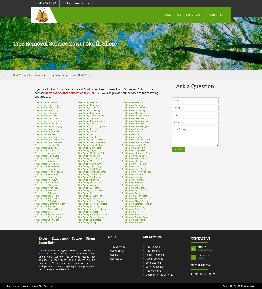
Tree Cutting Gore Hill (88, 211)
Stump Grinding (154, 258)
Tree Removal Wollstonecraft (135, 190)
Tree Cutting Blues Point (89, 198)
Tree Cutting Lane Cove (89, 137)
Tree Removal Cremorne (133, 118)
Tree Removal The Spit (132, 222)
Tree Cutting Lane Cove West (91, 142)
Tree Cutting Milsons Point (90, 158)
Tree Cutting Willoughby (89, 187)
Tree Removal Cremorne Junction (137, 203)
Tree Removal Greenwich (133, 129)
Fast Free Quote (76, 3)
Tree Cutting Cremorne (89, 118)
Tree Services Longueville (46, 150)
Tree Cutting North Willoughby (92, 171)
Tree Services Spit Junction (47, 219)
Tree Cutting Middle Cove (90, 155)
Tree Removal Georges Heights (136, 209)
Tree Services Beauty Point (47, 195)
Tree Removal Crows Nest (134, 123)
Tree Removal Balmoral (132, 193)
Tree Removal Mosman (132, 161)
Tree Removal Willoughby (133, 187)
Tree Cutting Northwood (89, 177)
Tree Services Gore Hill (45, 211)
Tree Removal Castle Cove (134, 107)
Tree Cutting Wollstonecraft (91, 190)
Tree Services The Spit (45, 222)
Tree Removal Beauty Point (134, 195)
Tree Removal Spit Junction (134, 219)
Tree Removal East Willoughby (136, 126)
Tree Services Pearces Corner (48, 217)
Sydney (202, 258)
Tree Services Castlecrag (46, 110)
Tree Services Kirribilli (45, 134)
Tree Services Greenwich (46, 129)
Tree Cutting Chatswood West (92, 115)
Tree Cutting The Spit (88, 222)
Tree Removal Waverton (133, 185)
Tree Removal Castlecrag (133, 110)
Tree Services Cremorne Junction (50, 203)
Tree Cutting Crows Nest (89, 123)
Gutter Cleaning (154, 266)
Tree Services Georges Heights (49, 209)
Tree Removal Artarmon (133, 102)
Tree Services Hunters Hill (47, 131)
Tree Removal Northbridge (134, 174)
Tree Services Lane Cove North (49, 139)
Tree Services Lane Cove (46, 137)
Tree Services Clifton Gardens (48, 201)
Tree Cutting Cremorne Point (91, 121)
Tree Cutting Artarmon (88, 102)
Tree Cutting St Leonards (89, 182)
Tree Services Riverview (46, 179)
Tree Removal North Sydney (134, 169)
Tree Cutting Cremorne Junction (92, 203)
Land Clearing (153, 262)
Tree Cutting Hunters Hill (89, 131)
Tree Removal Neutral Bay (134, 166)
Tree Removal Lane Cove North (136, 139)
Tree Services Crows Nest (46, 123)
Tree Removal (152, 246)
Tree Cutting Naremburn (89, 163)
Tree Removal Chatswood (133, 113)
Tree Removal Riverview (133, 179)
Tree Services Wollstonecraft (48, 190)
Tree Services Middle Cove (47, 155)
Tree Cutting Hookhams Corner (92, 214)
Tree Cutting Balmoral (88, 193)
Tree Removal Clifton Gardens (135, 201)
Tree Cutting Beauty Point (90, 195)
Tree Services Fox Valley (46, 206)
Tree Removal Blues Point (133, 198)
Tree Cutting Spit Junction (89, 219)
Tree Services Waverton (46, 185)
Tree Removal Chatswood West (136, 115)
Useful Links (184, 15)
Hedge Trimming (154, 254)
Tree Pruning (152, 250)
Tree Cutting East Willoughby (91, 126)
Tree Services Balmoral (45, 193)
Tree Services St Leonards (47, 182)
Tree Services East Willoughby (48, 126)
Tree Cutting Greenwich (89, 129)
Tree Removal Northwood (133, 177)
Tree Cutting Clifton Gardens (91, 201)
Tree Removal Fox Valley (133, 206)
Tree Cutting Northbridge (89, 174)
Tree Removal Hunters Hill (134, 131)
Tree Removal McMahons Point (136, 153)
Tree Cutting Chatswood (89, 113)
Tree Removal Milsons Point (134, 158)
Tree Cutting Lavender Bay (90, 145)
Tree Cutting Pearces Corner (91, 217)
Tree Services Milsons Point (47, 158)
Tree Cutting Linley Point (89, 147)
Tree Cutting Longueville (89, 150)
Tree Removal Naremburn (134, 163)
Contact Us (216, 15)
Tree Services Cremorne (46, 118)
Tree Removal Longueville (133, 150)
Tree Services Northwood (46, 177)
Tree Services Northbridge (47, 174)
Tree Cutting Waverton (88, 185)
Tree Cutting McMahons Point (92, 153)
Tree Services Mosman (45, 161)
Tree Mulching (153, 270)
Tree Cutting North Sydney (90, 169)
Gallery (200, 15)
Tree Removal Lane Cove (133, 137)
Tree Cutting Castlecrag (89, 110)
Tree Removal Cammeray (133, 105)
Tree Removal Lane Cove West (136, 142)
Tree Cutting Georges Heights (92, 209)
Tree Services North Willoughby (49, 171)
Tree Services (165, 15)
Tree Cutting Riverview (88, 179)
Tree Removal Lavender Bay (135, 145)
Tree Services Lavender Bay (47, 145)
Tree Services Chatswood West (49, 115)
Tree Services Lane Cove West (49, 142)
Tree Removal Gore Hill (132, 211)
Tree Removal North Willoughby (136, 171)
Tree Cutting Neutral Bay (89, 166)
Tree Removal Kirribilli (132, 134)
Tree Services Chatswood (46, 113)
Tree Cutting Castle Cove (89, 107)
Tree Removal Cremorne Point (136, 121)
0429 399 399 (45, 3)
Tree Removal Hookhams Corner (137, 214)
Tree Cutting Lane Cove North (92, 139)
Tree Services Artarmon (46, 102)
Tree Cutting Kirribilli (87, 134)
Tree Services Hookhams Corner (50, 214)
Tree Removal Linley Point (133, 147)
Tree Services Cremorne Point (48, 121)
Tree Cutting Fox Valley (88, 206)
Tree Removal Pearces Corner (135, 217)
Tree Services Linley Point (46, 147)
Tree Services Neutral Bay (47, 166)
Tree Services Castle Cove (47, 107)
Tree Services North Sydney (47, 169)
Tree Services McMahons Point (49, 153)
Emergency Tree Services (159, 274)
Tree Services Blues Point (46, 198)
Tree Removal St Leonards (134, 182)
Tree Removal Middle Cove (134, 155)
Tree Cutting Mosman (88, 161)
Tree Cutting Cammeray (89, 105)
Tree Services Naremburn (47, 163)
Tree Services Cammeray (46, 105)
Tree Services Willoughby (46, 187)
